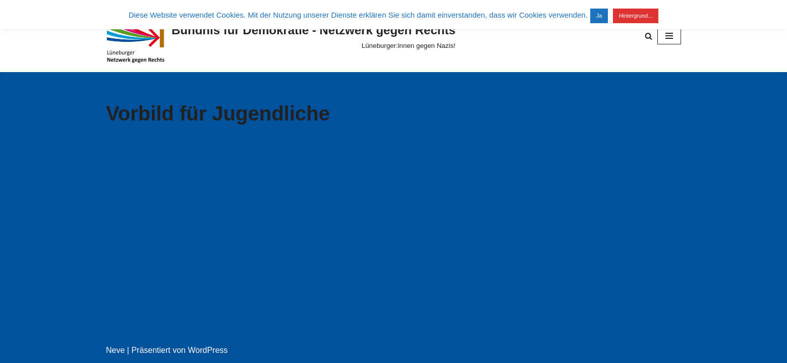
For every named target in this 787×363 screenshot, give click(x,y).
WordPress (208, 350)
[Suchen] (648, 36)
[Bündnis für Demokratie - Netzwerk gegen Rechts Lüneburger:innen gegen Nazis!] (281, 36)
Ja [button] (599, 16)
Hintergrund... (636, 16)
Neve (115, 350)
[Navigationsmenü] (669, 35)
